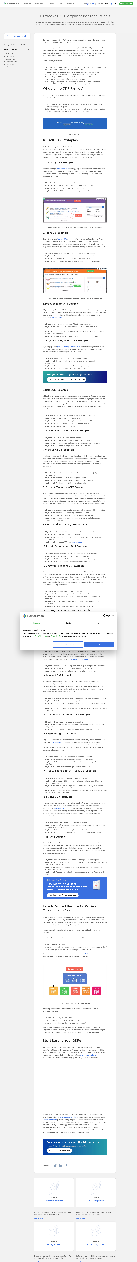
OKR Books (9, 67)
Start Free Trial (126, 3)
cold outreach (77, 542)
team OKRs (62, 239)
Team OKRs (9, 64)
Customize (68, 644)
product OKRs (56, 317)
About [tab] (100, 623)
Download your (62, 895)
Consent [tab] (36, 623)
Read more (38, 1218)
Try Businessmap (59, 1150)
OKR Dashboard (11, 54)
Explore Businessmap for (66, 379)
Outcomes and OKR (88, 1055)
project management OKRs (68, 347)
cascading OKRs (82, 954)
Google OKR (10, 59)
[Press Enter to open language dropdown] (92, 3)
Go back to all (20, 36)
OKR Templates (11, 56)
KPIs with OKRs (60, 808)
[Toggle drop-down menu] (28, 45)
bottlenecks (56, 742)
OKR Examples (10, 49)
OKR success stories (68, 1117)
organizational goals (79, 659)
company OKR (63, 169)
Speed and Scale (50, 1120)
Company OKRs (11, 61)
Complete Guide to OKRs (15, 45)
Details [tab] (68, 623)
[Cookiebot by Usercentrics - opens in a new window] (105, 616)
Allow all (99, 644)
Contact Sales (103, 3)
